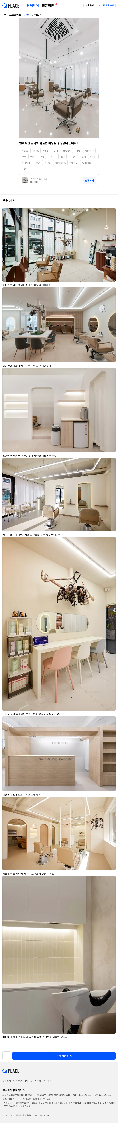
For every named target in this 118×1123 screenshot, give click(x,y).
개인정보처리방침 (32, 1080)
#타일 (48, 162)
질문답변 (48, 5)
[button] (111, 211)
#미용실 (24, 150)
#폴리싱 (74, 162)
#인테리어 (89, 150)
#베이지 (93, 156)
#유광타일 (86, 162)
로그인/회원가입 (106, 5)
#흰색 (62, 156)
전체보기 (89, 180)
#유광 (23, 168)
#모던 (41, 156)
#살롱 (46, 150)
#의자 (32, 156)
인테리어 (33, 5)
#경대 (55, 150)
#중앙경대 (66, 150)
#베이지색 (25, 162)
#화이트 (52, 156)
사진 (26, 14)
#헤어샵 (35, 150)
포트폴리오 (15, 14)
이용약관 (17, 1080)
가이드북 (37, 14)
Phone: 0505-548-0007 (82, 1095)
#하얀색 (73, 156)
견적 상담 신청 (64, 1055)
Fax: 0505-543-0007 (103, 1095)
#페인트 (37, 162)
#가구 (23, 156)
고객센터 (6, 1080)
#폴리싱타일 (60, 162)
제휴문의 (89, 5)
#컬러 (83, 156)
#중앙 (78, 150)
